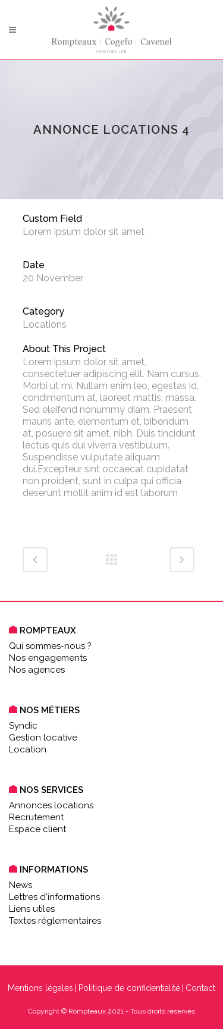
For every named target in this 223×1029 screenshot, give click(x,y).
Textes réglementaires (55, 920)
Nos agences (37, 669)
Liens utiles (32, 908)
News (20, 885)
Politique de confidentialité (129, 988)
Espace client (37, 829)
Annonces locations (51, 805)
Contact (200, 988)
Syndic (23, 725)
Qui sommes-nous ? (50, 646)
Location (27, 749)
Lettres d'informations (54, 897)
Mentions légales (40, 988)
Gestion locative (43, 737)
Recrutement (36, 817)
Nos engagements (48, 657)
